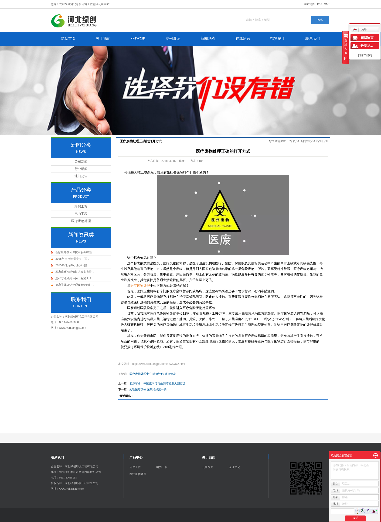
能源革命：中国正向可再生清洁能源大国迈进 (157, 383)
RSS (319, 4)
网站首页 (68, 38)
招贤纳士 (277, 38)
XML (327, 4)
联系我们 (312, 38)
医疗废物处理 (81, 221)
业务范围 (138, 38)
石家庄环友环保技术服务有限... (74, 252)
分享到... (367, 45)
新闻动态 (208, 38)
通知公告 (81, 176)
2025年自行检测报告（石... (72, 258)
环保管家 (170, 374)
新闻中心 (306, 141)
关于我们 (103, 38)
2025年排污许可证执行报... (72, 265)
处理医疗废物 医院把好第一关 (148, 389)
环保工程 (81, 206)
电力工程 (81, 214)
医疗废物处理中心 (140, 374)
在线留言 (242, 38)
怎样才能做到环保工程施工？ (73, 278)
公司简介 (207, 467)
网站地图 (309, 4)
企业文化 (234, 467)
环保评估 (158, 374)
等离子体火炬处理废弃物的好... (74, 284)
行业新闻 (81, 169)
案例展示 (173, 38)
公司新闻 (81, 161)
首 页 (292, 141)
